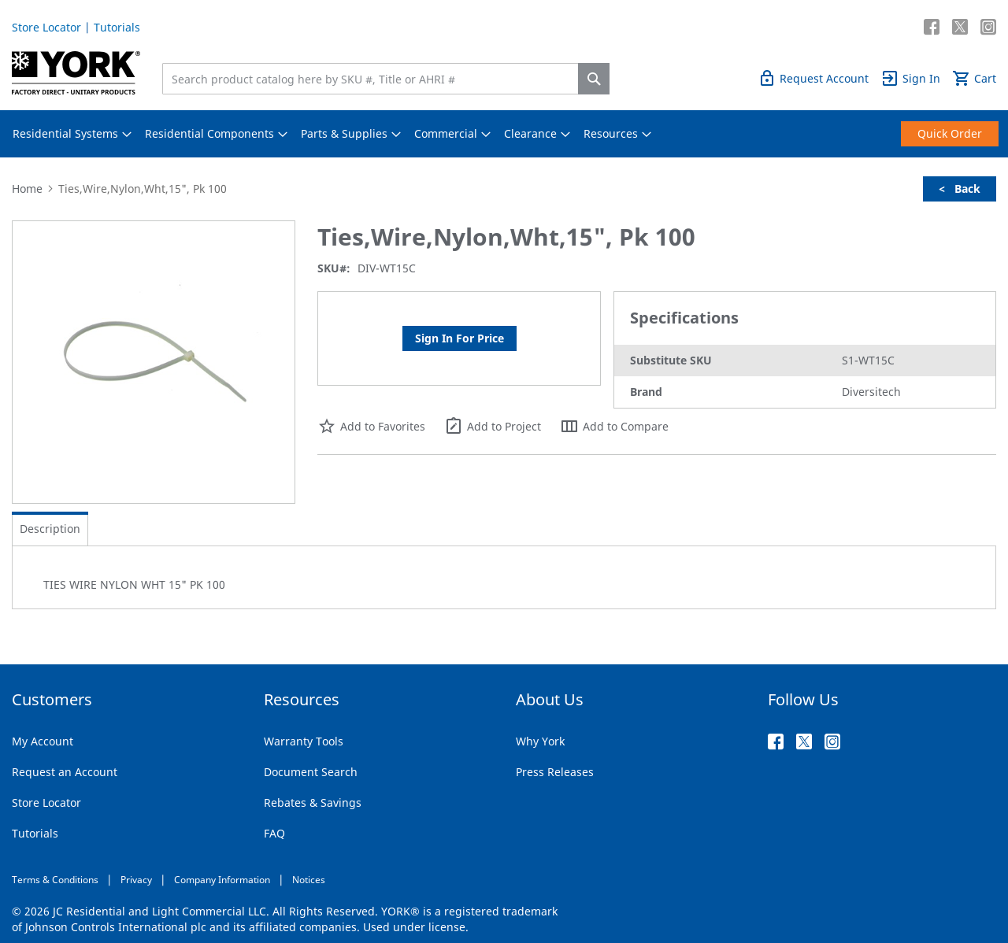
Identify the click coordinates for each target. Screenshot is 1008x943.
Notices (308, 879)
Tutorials (117, 27)
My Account (42, 741)
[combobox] (374, 78)
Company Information (222, 879)
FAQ (274, 833)
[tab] (50, 529)
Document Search (311, 771)
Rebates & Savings (312, 802)
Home (27, 188)
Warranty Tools (303, 741)
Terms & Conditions (55, 879)
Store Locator (46, 27)
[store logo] (76, 72)
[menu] (504, 133)
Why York (540, 741)
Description (50, 528)
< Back (959, 188)
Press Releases (555, 771)
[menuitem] (65, 133)
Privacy (136, 879)
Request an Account (64, 771)
